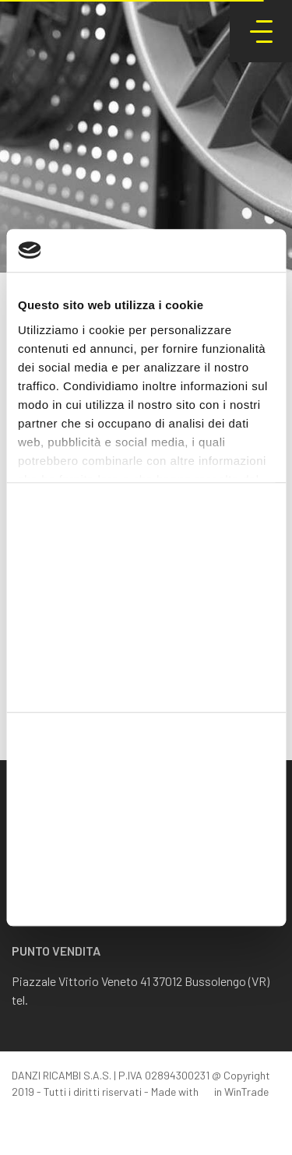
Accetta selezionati (146, 840)
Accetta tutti (146, 788)
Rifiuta (146, 890)
